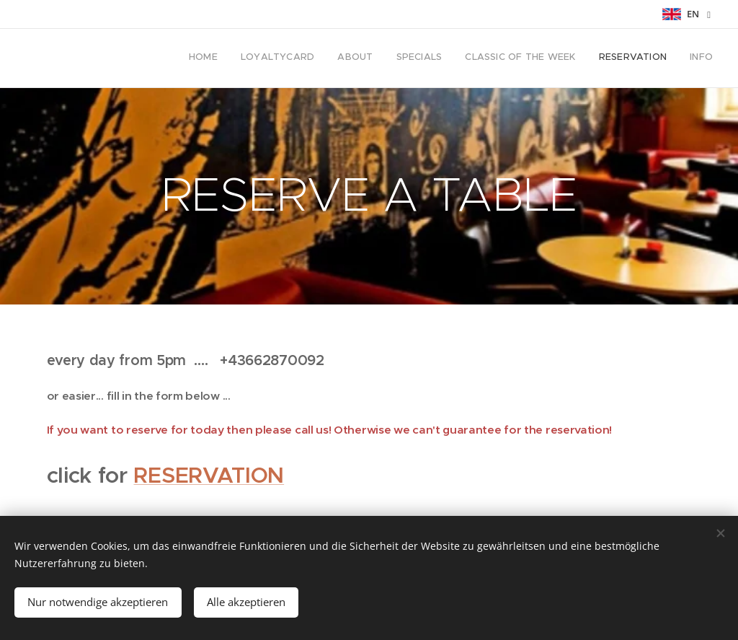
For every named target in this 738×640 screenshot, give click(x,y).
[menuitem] (578, 58)
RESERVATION (208, 475)
